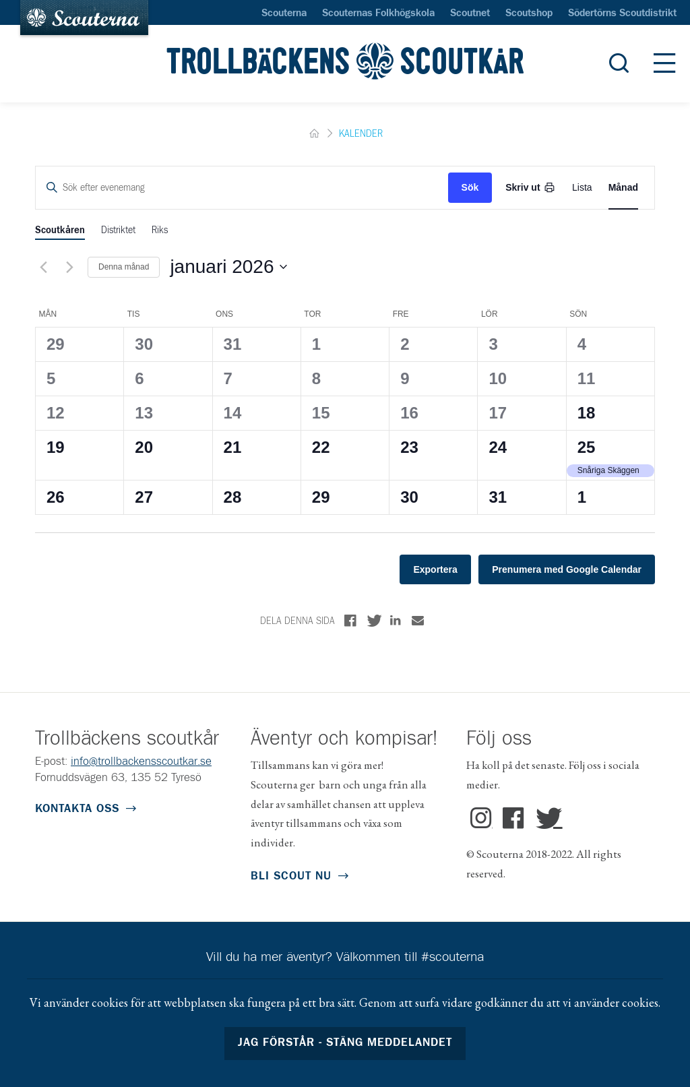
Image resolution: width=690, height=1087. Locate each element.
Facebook (514, 819)
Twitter (545, 819)
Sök (470, 187)
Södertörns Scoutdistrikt (622, 13)
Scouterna (284, 13)
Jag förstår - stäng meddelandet (345, 1043)
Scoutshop (529, 13)
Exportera (435, 569)
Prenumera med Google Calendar (566, 569)
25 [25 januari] (586, 447)
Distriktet (118, 230)
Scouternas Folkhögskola (378, 13)
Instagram (481, 819)
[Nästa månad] (69, 267)
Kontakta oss (77, 809)
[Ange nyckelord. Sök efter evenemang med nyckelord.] (242, 187)
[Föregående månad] (43, 267)
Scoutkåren (60, 230)
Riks (160, 230)
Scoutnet (470, 13)
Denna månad (123, 267)
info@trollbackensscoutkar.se (141, 762)
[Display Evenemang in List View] (582, 187)
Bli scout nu (291, 876)
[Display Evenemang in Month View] (623, 187)
